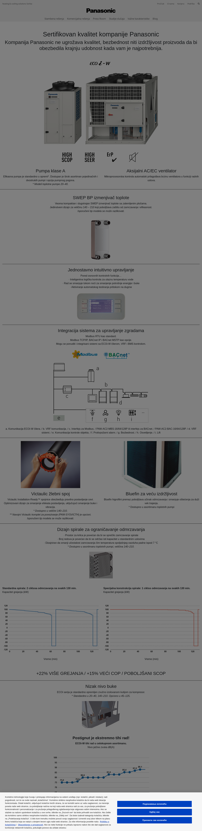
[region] (101, 811)
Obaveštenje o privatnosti (30, 825)
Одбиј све (154, 812)
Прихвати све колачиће (154, 820)
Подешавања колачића (154, 804)
